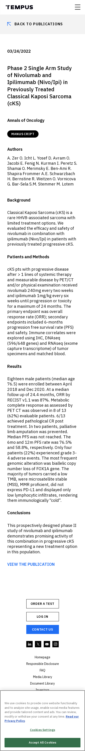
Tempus (19, 7)
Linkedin (30, 644)
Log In (42, 617)
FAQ (42, 670)
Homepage (42, 657)
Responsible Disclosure (42, 664)
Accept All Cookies (42, 742)
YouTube (47, 644)
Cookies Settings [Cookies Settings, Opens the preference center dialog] (42, 730)
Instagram (56, 644)
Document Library (42, 683)
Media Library (42, 677)
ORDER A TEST (42, 604)
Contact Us (42, 629)
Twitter (38, 644)
